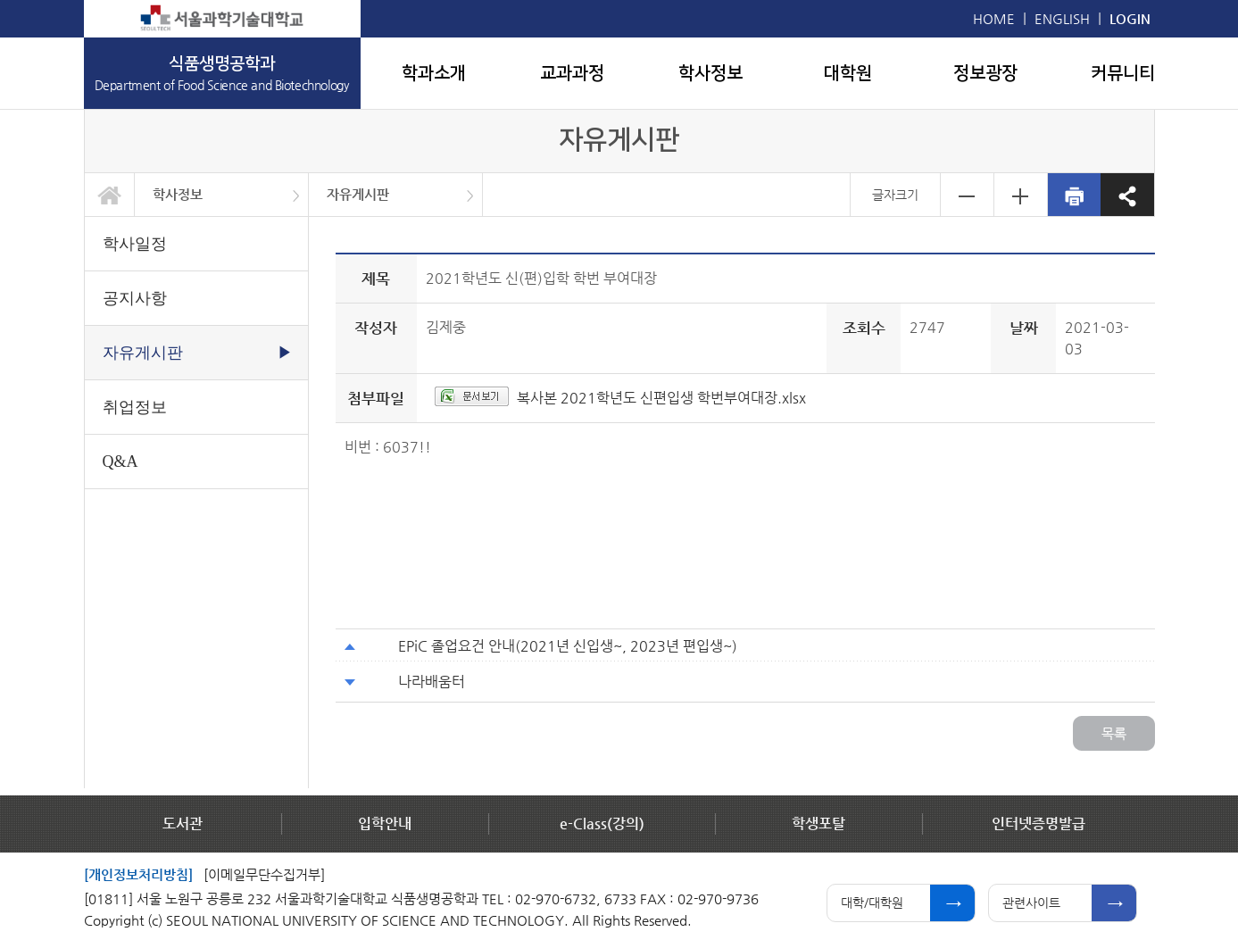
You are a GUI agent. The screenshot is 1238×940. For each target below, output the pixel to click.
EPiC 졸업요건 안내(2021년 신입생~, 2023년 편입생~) (567, 645)
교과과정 (572, 73)
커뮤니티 (1123, 73)
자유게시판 (358, 194)
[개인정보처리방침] (138, 874)
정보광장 (985, 73)
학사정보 (710, 73)
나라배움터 (431, 681)
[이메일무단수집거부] (264, 874)
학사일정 (135, 244)
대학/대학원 (872, 902)
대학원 (848, 73)
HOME (994, 18)
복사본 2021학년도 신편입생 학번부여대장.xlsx (661, 397)
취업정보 (135, 407)
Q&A (120, 461)
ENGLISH (1062, 18)
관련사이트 (1031, 902)
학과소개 (434, 73)
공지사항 (135, 298)
